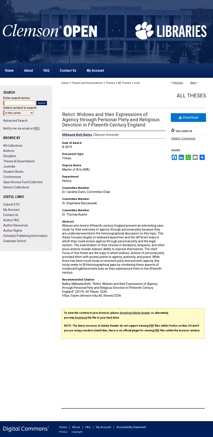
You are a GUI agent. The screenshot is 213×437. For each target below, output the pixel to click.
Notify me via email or (21, 128)
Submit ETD (11, 204)
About (76, 427)
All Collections (12, 145)
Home (64, 83)
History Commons (183, 138)
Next (193, 82)
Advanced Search (15, 120)
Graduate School (14, 241)
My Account (11, 209)
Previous (178, 82)
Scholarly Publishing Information (25, 236)
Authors (8, 151)
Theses (110, 83)
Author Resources (15, 225)
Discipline (9, 156)
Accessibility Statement (131, 427)
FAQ (88, 427)
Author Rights (12, 230)
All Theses (124, 83)
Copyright (77, 431)
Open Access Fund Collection (23, 182)
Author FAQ (11, 220)
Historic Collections (16, 187)
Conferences (12, 177)
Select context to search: (20, 108)
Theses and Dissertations (87, 83)
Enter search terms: (16, 98)
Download (188, 117)
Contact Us (10, 215)
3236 (137, 83)
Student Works (13, 171)
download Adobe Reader (135, 312)
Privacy (63, 431)
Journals (9, 166)
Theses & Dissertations (19, 161)
